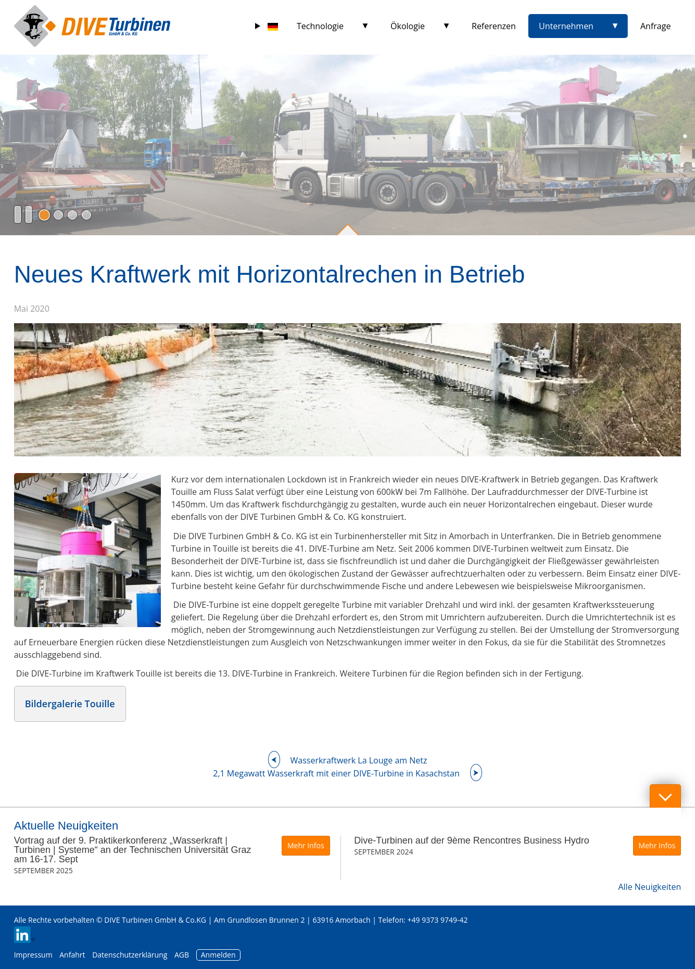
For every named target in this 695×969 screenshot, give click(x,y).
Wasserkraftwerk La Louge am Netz (358, 760)
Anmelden (218, 955)
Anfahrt (72, 955)
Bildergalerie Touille (70, 703)
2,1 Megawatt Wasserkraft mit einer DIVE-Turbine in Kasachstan (336, 773)
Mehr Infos (305, 845)
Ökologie (407, 26)
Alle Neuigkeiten (649, 886)
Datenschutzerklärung (130, 955)
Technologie (320, 26)
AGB (181, 955)
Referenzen (494, 26)
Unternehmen (566, 26)
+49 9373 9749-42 (438, 920)
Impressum (33, 955)
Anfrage (655, 26)
